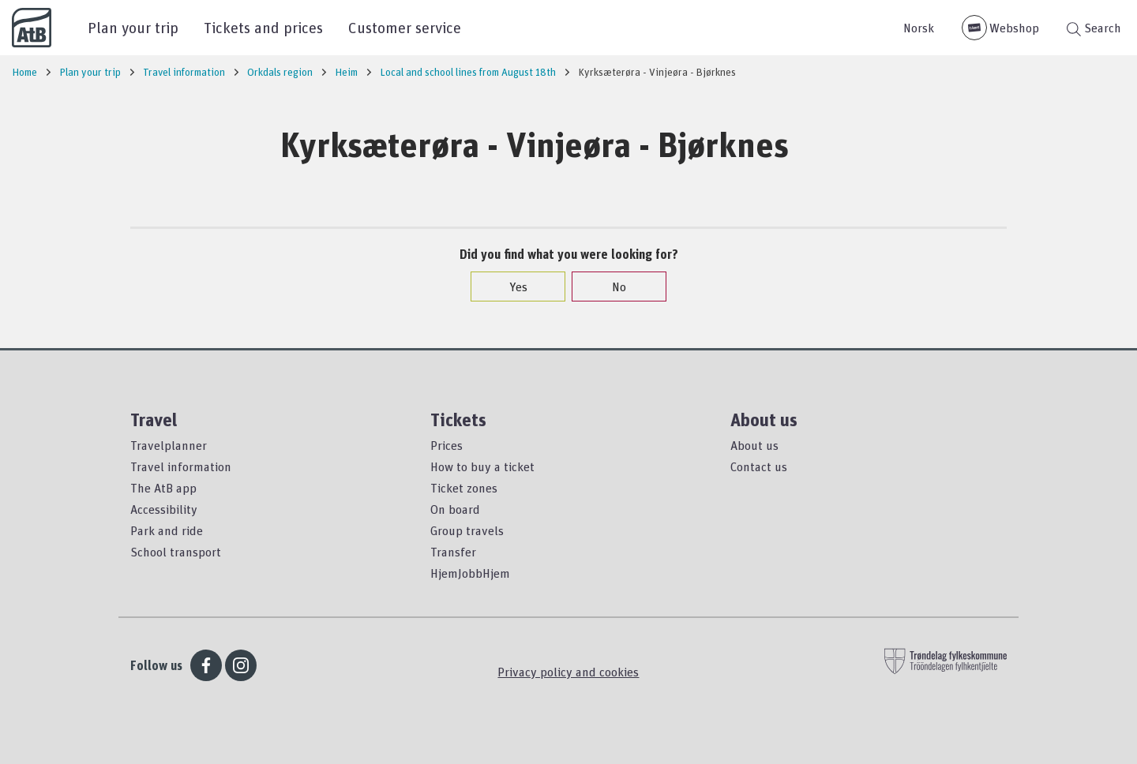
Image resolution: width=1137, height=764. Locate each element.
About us (754, 445)
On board (455, 509)
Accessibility (163, 509)
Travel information (180, 466)
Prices (446, 445)
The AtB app (163, 488)
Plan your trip (133, 27)
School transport (175, 552)
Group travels (467, 530)
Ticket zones (463, 488)
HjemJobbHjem (470, 573)
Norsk (918, 28)
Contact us (758, 466)
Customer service (404, 27)
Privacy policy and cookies (568, 672)
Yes (510, 286)
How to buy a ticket (482, 466)
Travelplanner (168, 445)
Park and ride (166, 530)
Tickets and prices (263, 27)
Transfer (453, 552)
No (611, 286)
